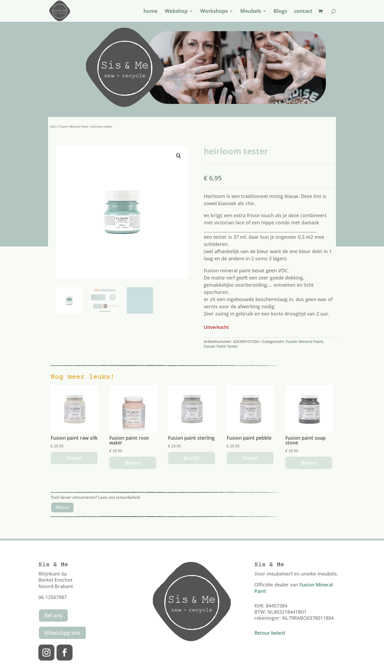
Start (53, 126)
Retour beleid (269, 633)
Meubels (250, 11)
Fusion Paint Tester (221, 346)
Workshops (214, 11)
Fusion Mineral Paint (73, 126)
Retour (62, 507)
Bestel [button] (74, 457)
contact (303, 11)
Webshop (176, 11)
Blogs (280, 11)
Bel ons (53, 615)
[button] (178, 156)
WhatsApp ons (62, 632)
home (150, 11)
